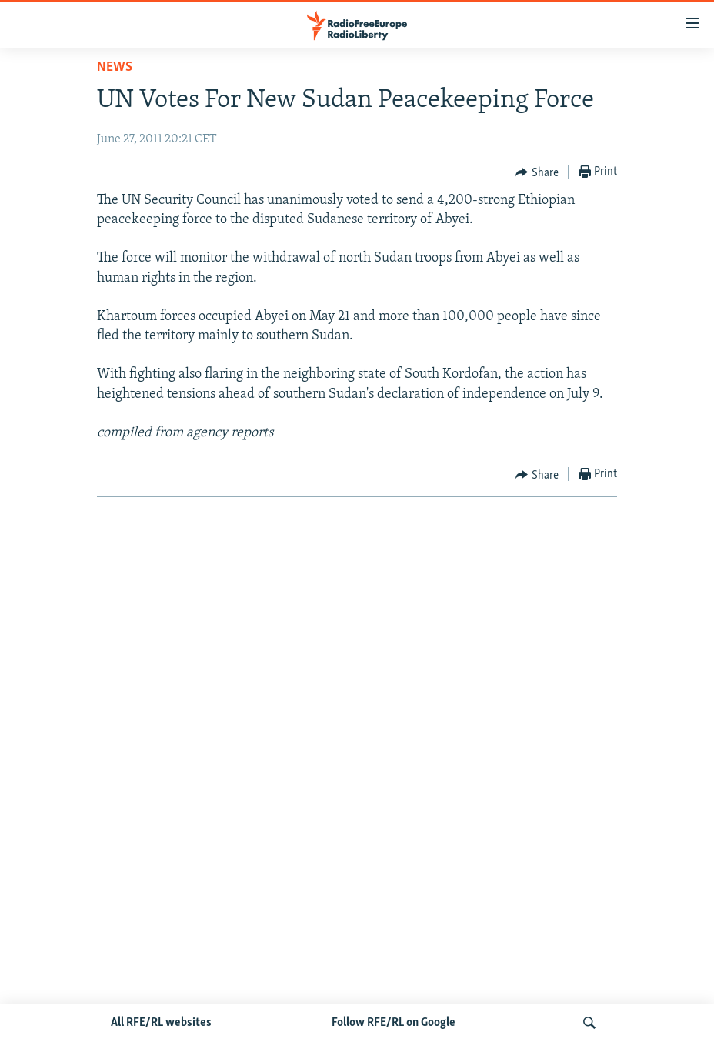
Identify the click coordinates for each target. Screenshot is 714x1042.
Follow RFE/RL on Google (393, 1023)
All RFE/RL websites (161, 1023)
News (114, 67)
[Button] (537, 172)
